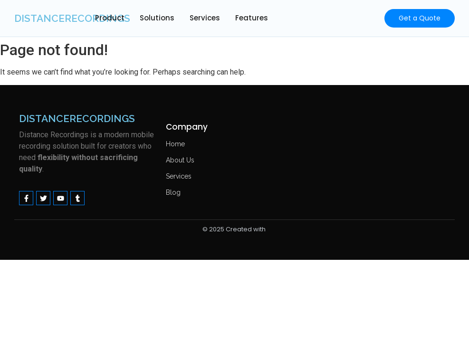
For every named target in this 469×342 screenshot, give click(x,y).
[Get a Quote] (419, 18)
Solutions (157, 18)
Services (205, 18)
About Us (180, 160)
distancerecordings (72, 18)
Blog (173, 192)
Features (251, 18)
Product (109, 18)
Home (175, 144)
